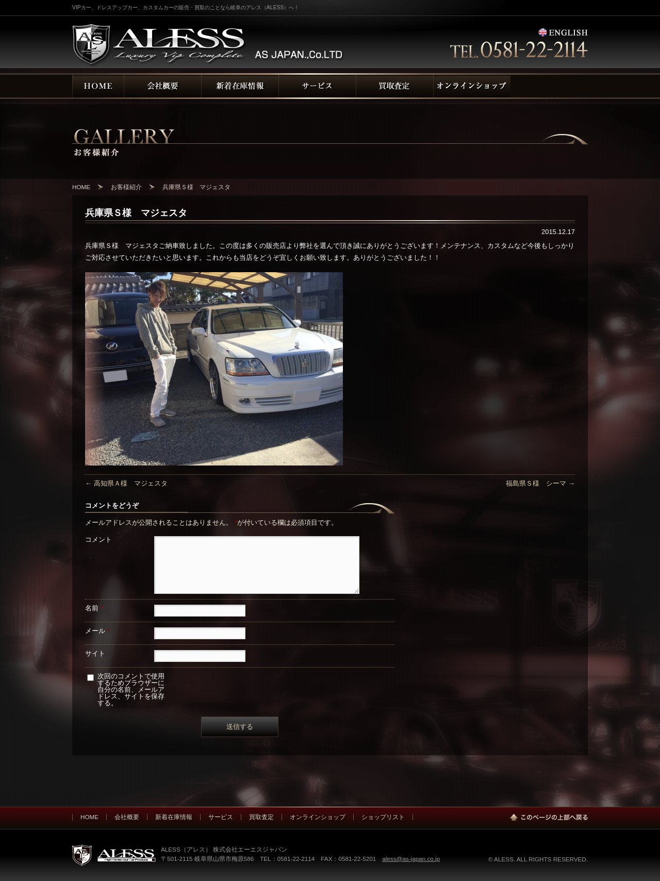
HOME (89, 816)
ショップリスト (383, 816)
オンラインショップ (317, 816)
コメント (98, 539)
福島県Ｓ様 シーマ (540, 483)
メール (97, 630)
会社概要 (126, 816)
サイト (95, 653)
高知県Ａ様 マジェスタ (126, 483)
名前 (94, 608)
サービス (220, 816)
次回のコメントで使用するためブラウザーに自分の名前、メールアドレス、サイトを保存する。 (130, 689)
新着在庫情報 (173, 816)
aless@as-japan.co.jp (411, 858)
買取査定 (261, 816)
